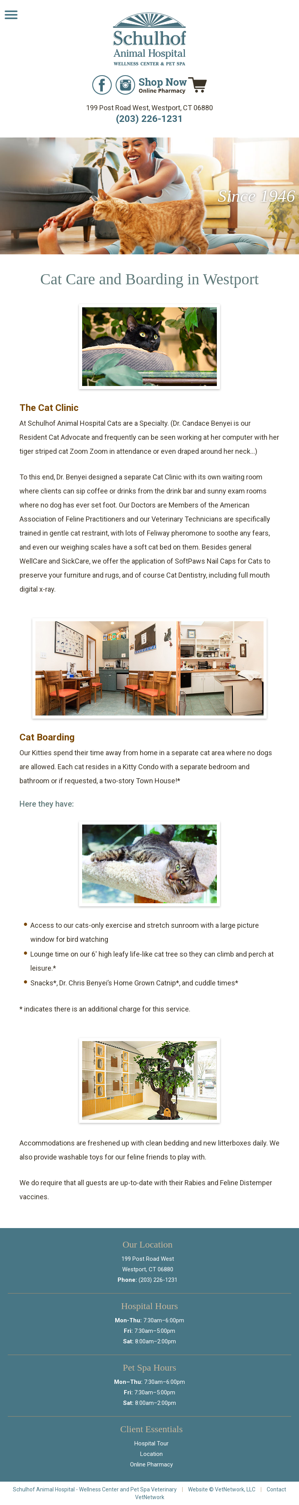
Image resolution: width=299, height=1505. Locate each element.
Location (151, 1453)
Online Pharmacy (151, 1464)
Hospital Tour (151, 1443)
